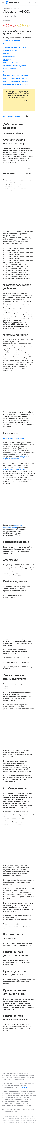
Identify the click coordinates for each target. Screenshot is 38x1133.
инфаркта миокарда (11, 459)
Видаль (24, 1087)
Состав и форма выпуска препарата (17, 44)
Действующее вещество (12, 41)
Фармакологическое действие (14, 47)
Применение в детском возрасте (15, 75)
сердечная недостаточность (13, 526)
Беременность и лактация (13, 72)
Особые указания (9, 69)
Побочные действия (10, 62)
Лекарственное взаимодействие (15, 66)
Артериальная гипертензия (14, 438)
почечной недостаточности (14, 469)
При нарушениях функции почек (15, 78)
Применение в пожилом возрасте (15, 84)
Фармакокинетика (10, 50)
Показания (7, 53)
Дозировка (7, 59)
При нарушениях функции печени (15, 81)
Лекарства (6, 8)
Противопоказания (10, 56)
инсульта (23, 457)
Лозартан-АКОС (18, 8)
